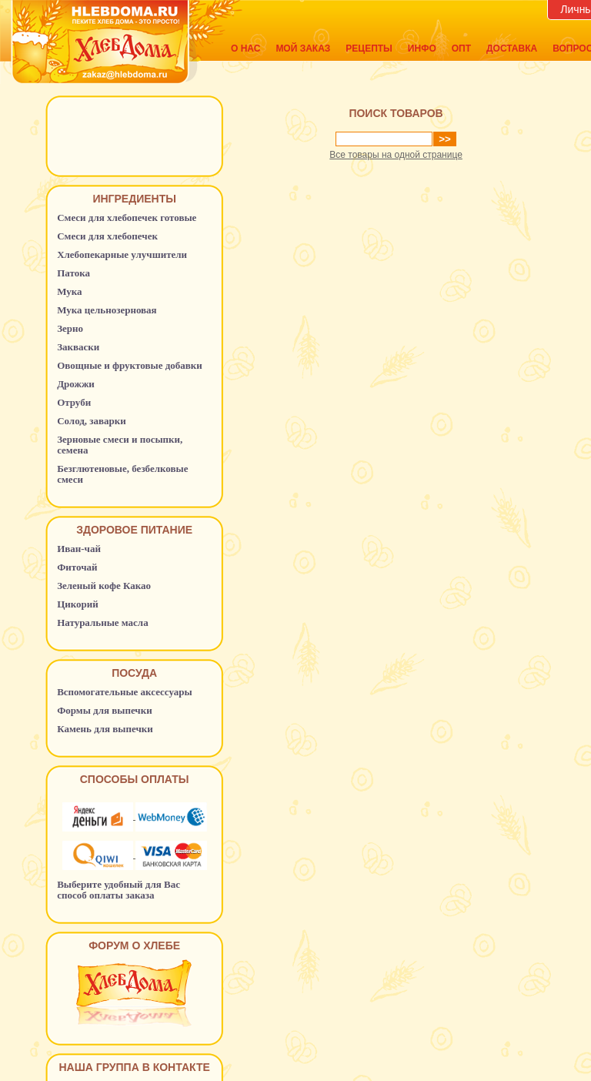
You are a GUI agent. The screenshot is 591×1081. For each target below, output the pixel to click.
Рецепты (369, 48)
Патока (73, 273)
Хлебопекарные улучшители (122, 254)
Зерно (70, 328)
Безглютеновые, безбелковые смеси (122, 474)
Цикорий (77, 604)
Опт (461, 48)
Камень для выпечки (105, 729)
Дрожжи (76, 384)
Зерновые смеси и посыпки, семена (119, 444)
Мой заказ (302, 48)
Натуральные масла (103, 622)
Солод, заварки (91, 421)
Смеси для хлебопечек (107, 236)
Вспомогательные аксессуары (124, 692)
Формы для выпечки (104, 710)
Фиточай (77, 567)
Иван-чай (79, 548)
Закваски (78, 347)
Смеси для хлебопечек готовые (126, 217)
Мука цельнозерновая (107, 310)
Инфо (422, 48)
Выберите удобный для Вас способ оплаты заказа (118, 890)
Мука (69, 291)
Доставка (511, 48)
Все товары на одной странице (395, 154)
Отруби (74, 402)
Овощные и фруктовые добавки (129, 365)
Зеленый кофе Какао (104, 585)
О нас (245, 48)
